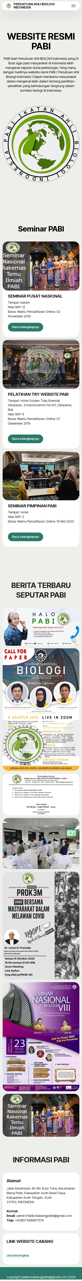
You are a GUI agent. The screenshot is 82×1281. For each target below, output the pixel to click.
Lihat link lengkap (18, 1256)
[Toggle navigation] (73, 6)
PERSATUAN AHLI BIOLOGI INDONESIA (34, 6)
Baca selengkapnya (27, 327)
